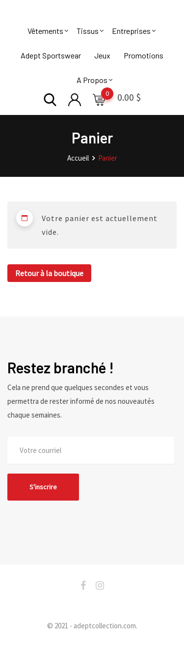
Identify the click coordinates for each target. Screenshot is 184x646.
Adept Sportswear (51, 55)
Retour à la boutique (49, 273)
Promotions (143, 55)
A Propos (92, 79)
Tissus (88, 30)
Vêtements (45, 30)
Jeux (102, 55)
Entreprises (131, 30)
